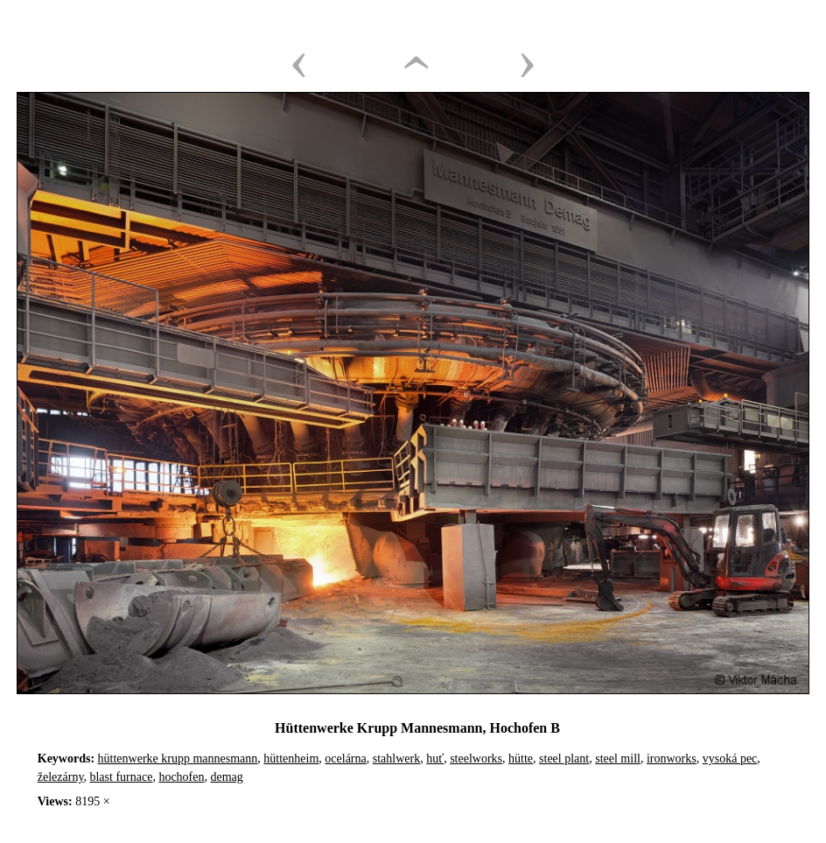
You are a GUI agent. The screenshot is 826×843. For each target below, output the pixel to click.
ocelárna (345, 758)
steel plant (564, 758)
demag (227, 776)
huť (435, 758)
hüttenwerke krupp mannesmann (178, 758)
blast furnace (120, 776)
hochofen (181, 776)
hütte (520, 758)
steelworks (476, 758)
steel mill (617, 758)
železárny (61, 776)
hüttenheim (290, 758)
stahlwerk (396, 758)
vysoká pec (730, 758)
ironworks (671, 758)
